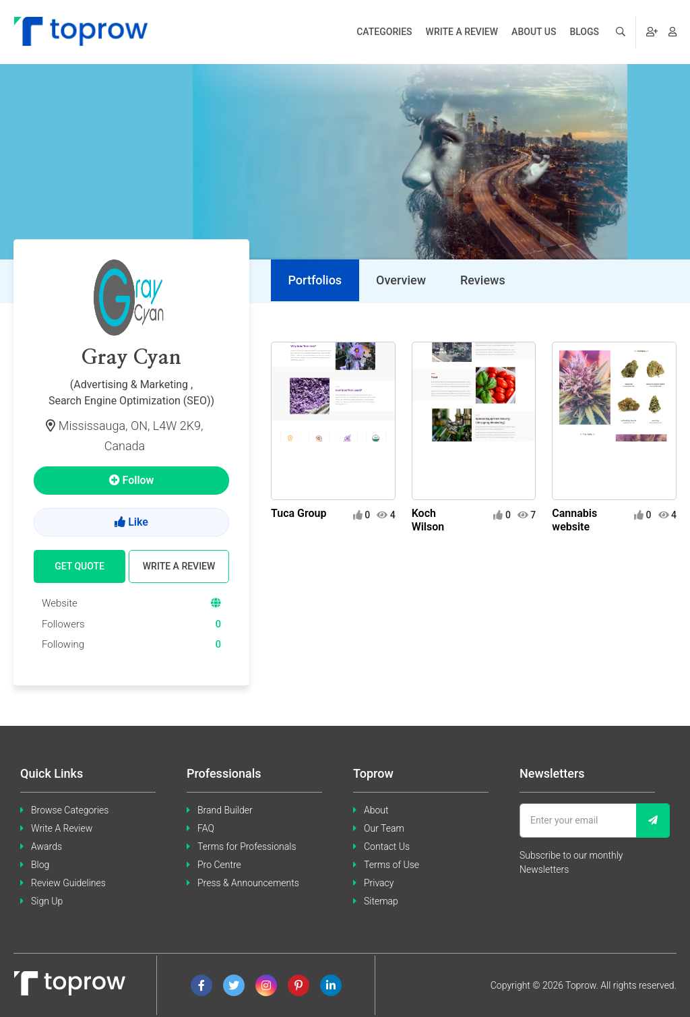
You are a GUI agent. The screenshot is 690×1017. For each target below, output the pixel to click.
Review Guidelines (68, 882)
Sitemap (381, 901)
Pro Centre (219, 864)
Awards (46, 846)
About (376, 810)
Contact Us (387, 846)
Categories (384, 31)
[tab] (314, 281)
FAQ (205, 828)
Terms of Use (391, 864)
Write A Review (61, 828)
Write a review (462, 31)
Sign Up (47, 901)
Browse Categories (69, 810)
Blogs (584, 31)
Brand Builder (225, 810)
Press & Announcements (248, 882)
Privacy (379, 882)
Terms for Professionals (246, 846)
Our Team (384, 828)
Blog (40, 864)
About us (533, 31)
